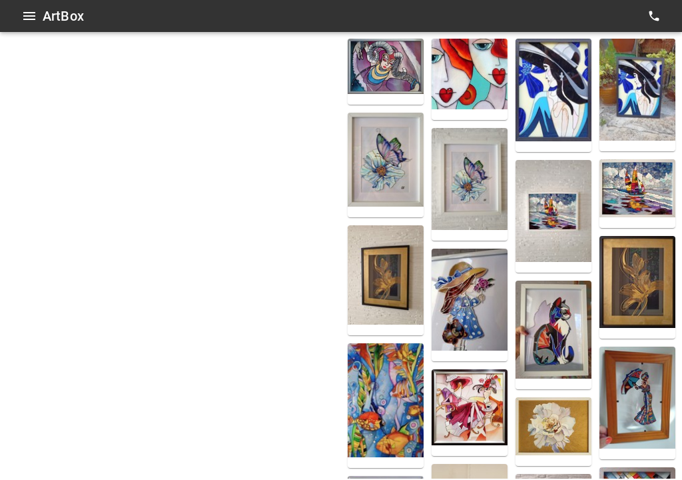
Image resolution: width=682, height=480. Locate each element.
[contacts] (654, 16)
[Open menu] (29, 16)
